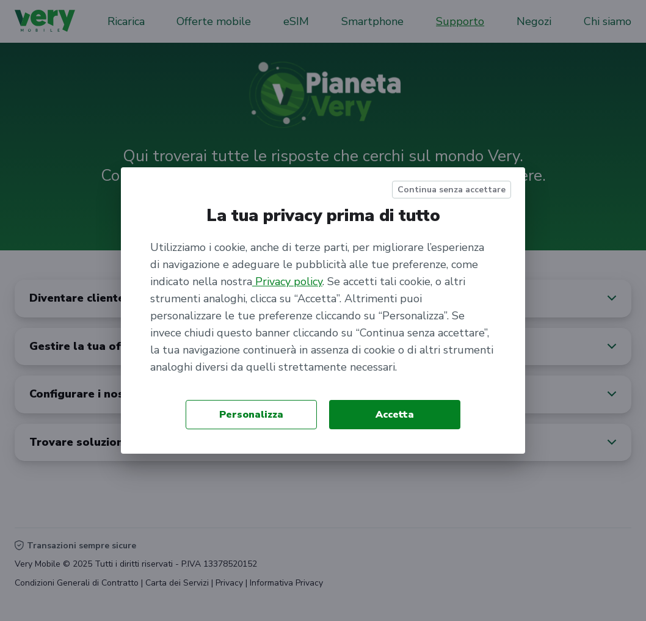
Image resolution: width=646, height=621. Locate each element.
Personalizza (251, 414)
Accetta (395, 414)
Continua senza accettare (451, 189)
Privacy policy (287, 281)
